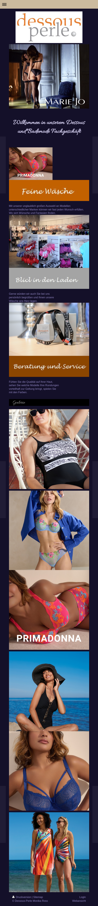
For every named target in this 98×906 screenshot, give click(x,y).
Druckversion (22, 897)
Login (82, 897)
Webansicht (79, 900)
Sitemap (38, 897)
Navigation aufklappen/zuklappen (49, 4)
